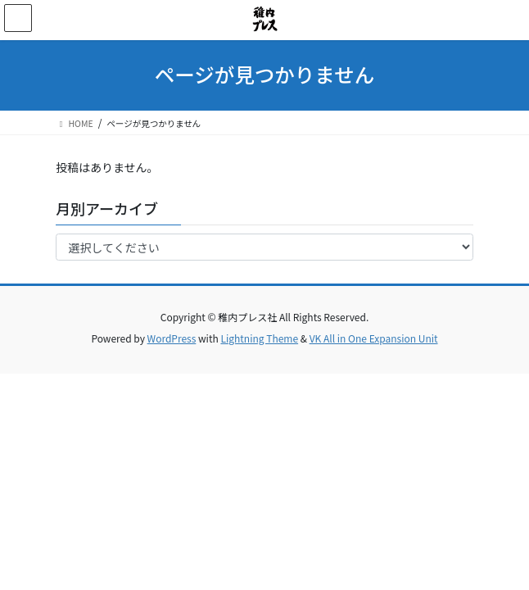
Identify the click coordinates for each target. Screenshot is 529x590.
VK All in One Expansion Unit (374, 338)
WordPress (172, 338)
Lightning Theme (259, 338)
